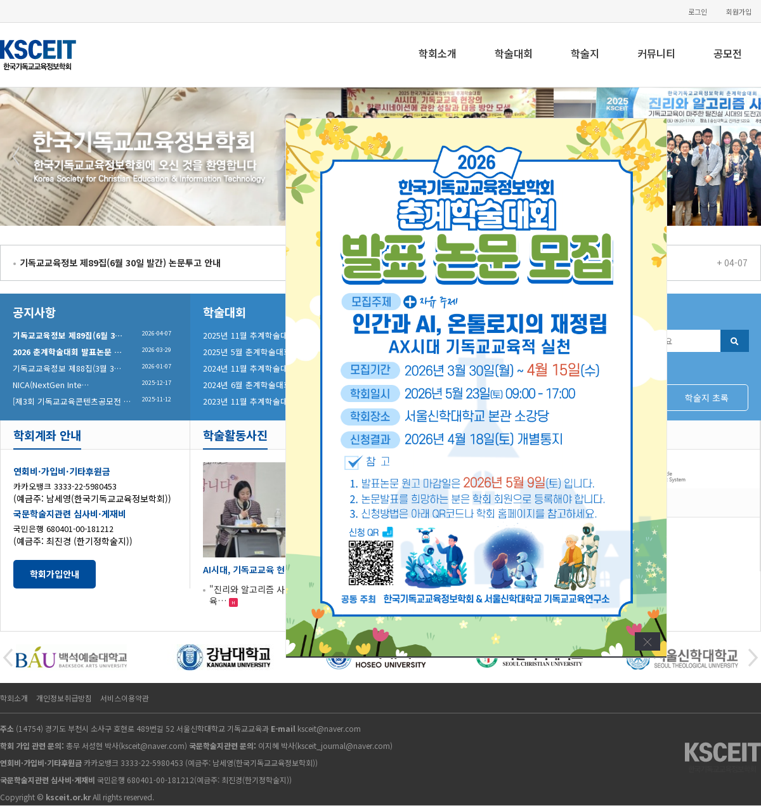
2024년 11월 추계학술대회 (249, 368)
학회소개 (438, 53)
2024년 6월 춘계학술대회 (247, 385)
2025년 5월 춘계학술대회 (247, 352)
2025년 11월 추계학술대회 (249, 335)
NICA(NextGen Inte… (51, 385)
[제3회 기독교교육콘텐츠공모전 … (72, 401)
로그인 (697, 11)
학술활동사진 (235, 434)
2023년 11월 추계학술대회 (249, 401)
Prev (16, 156)
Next (744, 156)
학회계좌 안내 (47, 434)
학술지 (585, 53)
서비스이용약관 (124, 697)
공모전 (727, 53)
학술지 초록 (707, 397)
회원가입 (738, 11)
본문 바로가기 (0, 0)
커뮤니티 (656, 53)
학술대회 (514, 53)
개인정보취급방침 (64, 697)
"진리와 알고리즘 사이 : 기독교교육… (271, 595)
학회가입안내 (54, 574)
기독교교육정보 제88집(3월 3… (67, 368)
